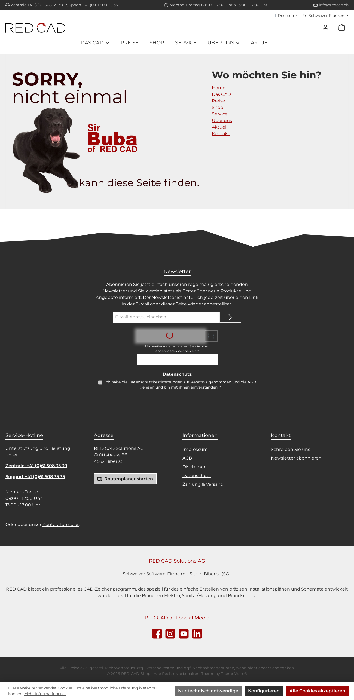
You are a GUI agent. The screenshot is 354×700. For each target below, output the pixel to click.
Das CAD (221, 94)
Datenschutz (196, 475)
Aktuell (219, 127)
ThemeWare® (234, 673)
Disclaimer (193, 466)
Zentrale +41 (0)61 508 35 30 (37, 4)
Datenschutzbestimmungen (155, 382)
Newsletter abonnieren (296, 458)
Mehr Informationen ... (45, 693)
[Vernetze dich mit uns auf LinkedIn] (197, 634)
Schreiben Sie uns (290, 449)
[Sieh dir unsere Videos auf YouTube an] (184, 634)
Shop (217, 107)
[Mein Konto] (325, 27)
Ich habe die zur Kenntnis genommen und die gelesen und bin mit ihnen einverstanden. (180, 385)
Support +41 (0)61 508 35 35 (92, 4)
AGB (252, 382)
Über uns (222, 120)
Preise (218, 100)
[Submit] (230, 317)
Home (218, 87)
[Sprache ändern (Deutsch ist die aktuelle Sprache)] (284, 15)
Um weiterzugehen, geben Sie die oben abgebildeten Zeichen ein (177, 348)
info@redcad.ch (334, 4)
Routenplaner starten (125, 478)
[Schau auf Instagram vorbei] (170, 634)
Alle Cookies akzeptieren (317, 690)
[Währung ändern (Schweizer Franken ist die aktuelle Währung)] (325, 15)
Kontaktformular (60, 524)
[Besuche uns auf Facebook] (157, 634)
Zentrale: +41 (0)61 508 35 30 (36, 465)
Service (220, 114)
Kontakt (221, 133)
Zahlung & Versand (203, 484)
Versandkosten (160, 667)
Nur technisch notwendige (208, 690)
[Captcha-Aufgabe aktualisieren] (211, 336)
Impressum (195, 449)
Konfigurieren (264, 690)
